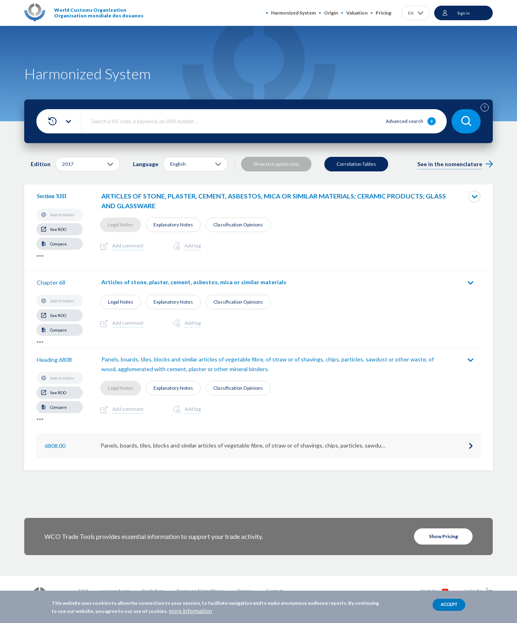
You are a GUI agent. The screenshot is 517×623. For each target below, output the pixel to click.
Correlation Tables (356, 164)
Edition (40, 164)
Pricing (383, 13)
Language (145, 164)
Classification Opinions (238, 225)
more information (190, 610)
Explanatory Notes (173, 225)
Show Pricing (443, 536)
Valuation (357, 13)
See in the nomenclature (449, 164)
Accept (449, 604)
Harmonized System (293, 13)
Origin (331, 13)
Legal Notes (120, 225)
